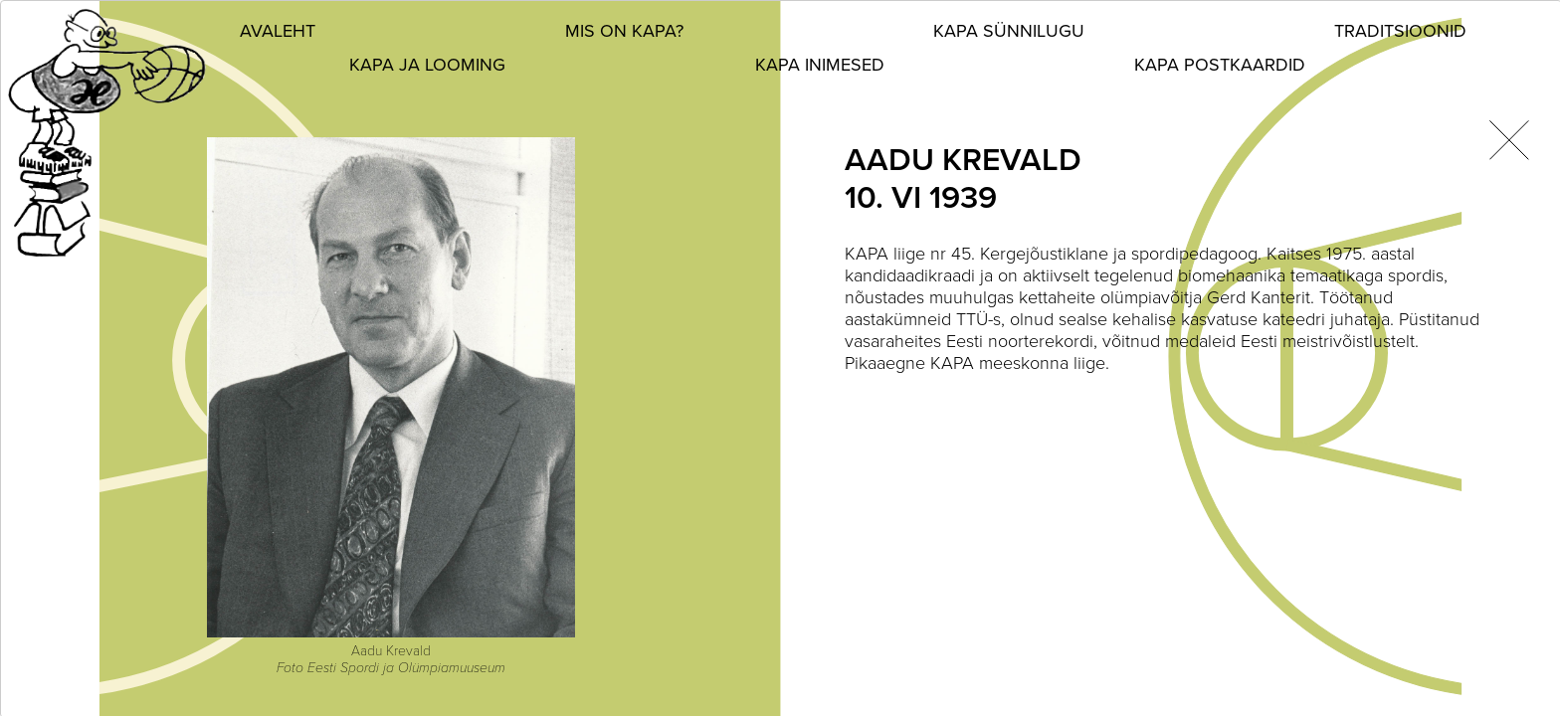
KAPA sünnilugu (1008, 31)
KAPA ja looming (427, 65)
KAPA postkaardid (1219, 65)
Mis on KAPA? (624, 31)
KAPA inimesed (819, 65)
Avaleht (277, 31)
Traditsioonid (1400, 31)
